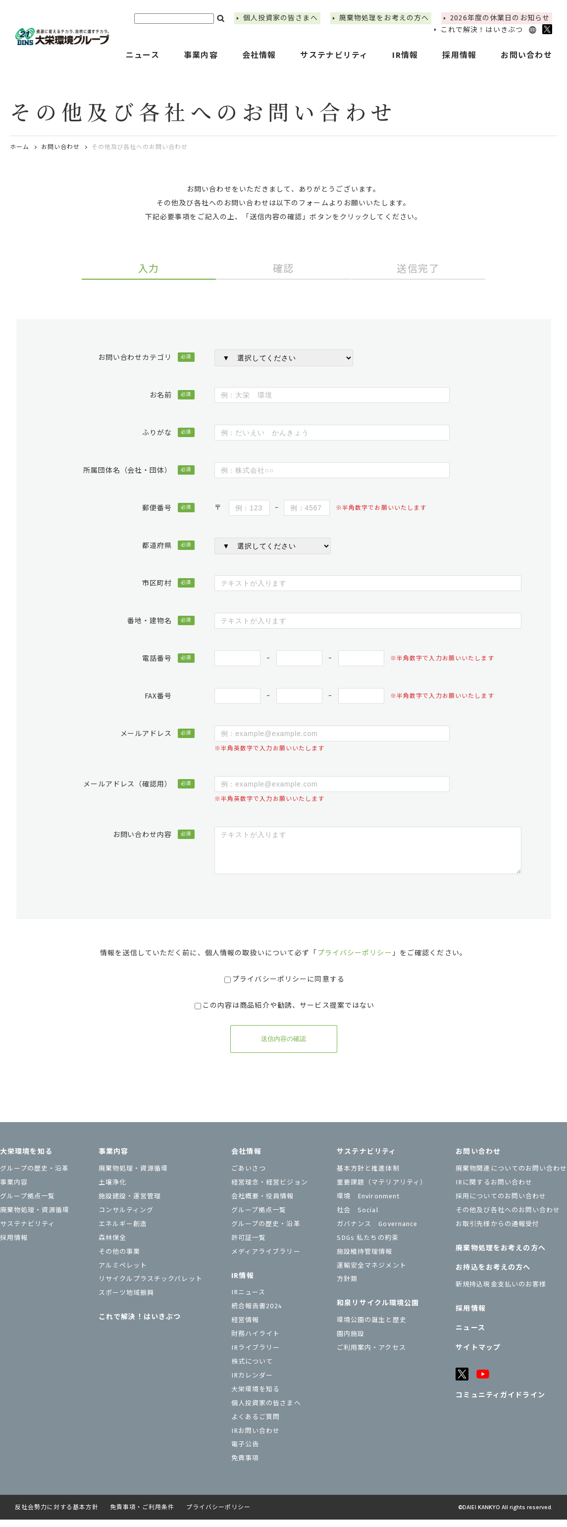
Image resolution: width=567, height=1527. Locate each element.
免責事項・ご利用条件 (142, 1514)
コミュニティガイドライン (500, 1402)
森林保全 (112, 1245)
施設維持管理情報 (364, 1259)
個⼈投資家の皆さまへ (280, 18)
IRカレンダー (252, 1382)
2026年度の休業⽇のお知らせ (500, 18)
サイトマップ (478, 1355)
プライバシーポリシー (354, 960)
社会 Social (357, 1217)
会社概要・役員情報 (262, 1203)
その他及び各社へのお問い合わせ (508, 1217)
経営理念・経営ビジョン (269, 1189)
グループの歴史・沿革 (34, 1176)
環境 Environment (368, 1203)
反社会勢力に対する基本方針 (56, 1514)
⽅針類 (347, 1286)
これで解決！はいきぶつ (482, 30)
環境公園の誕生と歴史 (371, 1327)
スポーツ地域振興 (126, 1300)
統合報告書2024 (256, 1313)
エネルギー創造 (123, 1231)
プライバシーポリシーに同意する (284, 987)
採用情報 (459, 55)
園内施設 (350, 1341)
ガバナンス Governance (377, 1231)
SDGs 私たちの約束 (367, 1245)
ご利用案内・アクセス (371, 1355)
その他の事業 (119, 1259)
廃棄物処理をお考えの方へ (384, 18)
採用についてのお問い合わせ (501, 1203)
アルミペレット (123, 1273)
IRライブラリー (255, 1355)
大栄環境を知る (26, 1159)
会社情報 (246, 1159)
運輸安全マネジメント (371, 1273)
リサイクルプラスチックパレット (151, 1286)
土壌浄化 (112, 1189)
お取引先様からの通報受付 (497, 1231)
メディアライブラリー (265, 1259)
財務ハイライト (255, 1341)
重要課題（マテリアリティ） (382, 1189)
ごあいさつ (248, 1176)
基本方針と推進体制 (368, 1176)
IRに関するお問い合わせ (494, 1189)
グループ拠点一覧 (27, 1203)
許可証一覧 (248, 1245)
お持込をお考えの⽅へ (493, 1275)
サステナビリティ (27, 1231)
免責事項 (245, 1465)
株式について (252, 1369)
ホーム (19, 147)
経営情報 (245, 1327)
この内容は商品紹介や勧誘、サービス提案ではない (285, 1013)
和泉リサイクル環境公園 (378, 1310)
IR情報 (242, 1283)
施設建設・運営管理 (130, 1203)
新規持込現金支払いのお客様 (501, 1291)
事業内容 (14, 1189)
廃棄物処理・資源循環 (34, 1217)
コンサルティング (126, 1217)
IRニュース (248, 1299)
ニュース (142, 55)
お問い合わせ (60, 147)
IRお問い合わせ (255, 1438)
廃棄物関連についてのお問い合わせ (511, 1176)
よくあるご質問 (255, 1424)
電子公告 (245, 1451)
